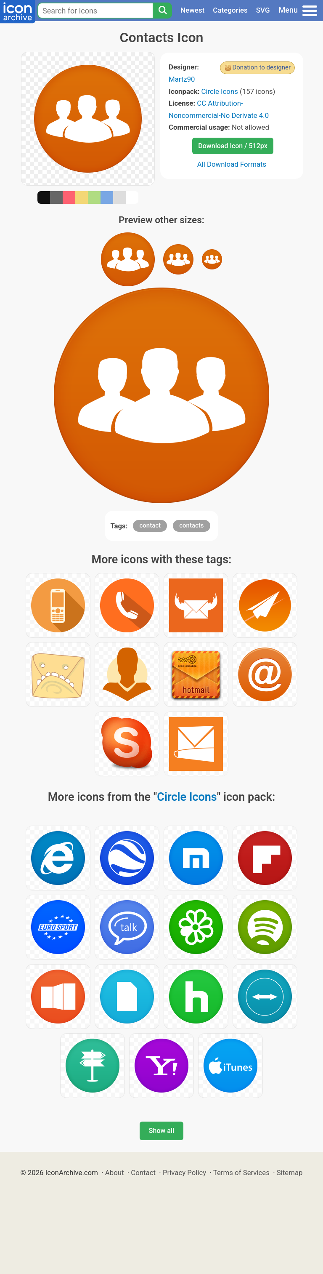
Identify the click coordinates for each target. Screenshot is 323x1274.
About (114, 1172)
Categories (230, 10)
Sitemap (290, 1172)
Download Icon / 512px (232, 146)
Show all (161, 1131)
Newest (192, 10)
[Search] (162, 11)
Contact (143, 1172)
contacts (191, 525)
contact (150, 525)
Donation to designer (261, 67)
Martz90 (182, 79)
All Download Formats (232, 164)
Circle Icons (219, 91)
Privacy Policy (184, 1172)
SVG (263, 10)
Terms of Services (241, 1172)
